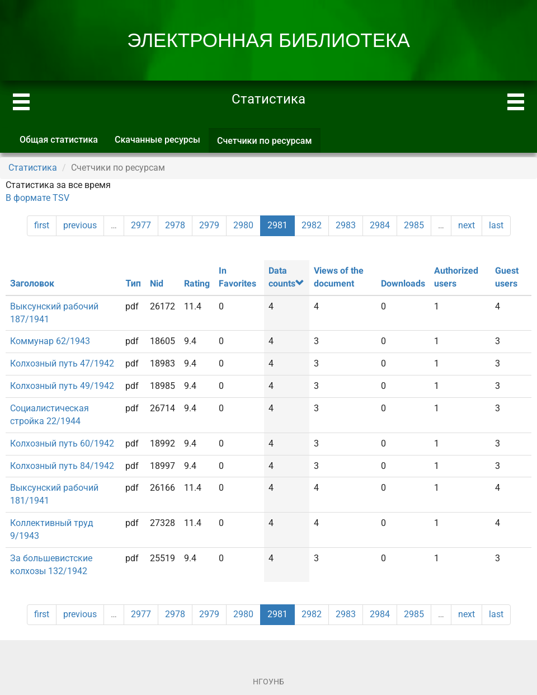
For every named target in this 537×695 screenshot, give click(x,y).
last (496, 225)
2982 (312, 225)
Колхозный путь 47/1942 (62, 363)
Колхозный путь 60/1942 (62, 443)
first (41, 225)
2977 (141, 225)
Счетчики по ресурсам (269, 144)
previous (80, 225)
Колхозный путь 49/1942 (62, 386)
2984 (380, 225)
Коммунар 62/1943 (50, 341)
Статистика (32, 167)
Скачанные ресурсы (157, 139)
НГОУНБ (268, 681)
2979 (209, 225)
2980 (243, 225)
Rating (197, 283)
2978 (175, 225)
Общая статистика (59, 139)
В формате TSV (37, 197)
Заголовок (32, 283)
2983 (346, 225)
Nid (156, 283)
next (466, 225)
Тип (132, 283)
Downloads (403, 283)
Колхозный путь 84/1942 (62, 466)
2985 (414, 225)
